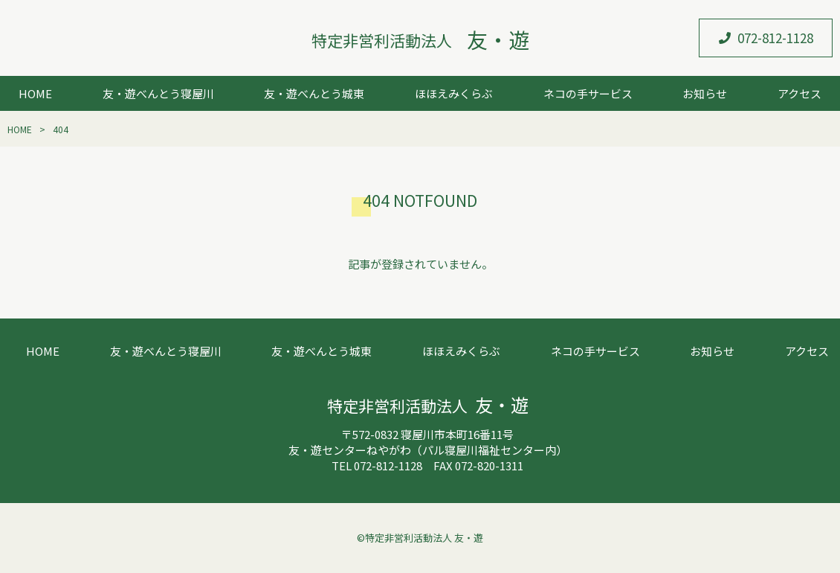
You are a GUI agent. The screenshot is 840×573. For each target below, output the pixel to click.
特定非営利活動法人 (420, 40)
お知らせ (704, 93)
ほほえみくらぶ (454, 93)
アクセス (799, 93)
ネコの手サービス (588, 93)
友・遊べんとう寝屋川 (158, 93)
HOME (35, 93)
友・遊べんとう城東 (314, 93)
